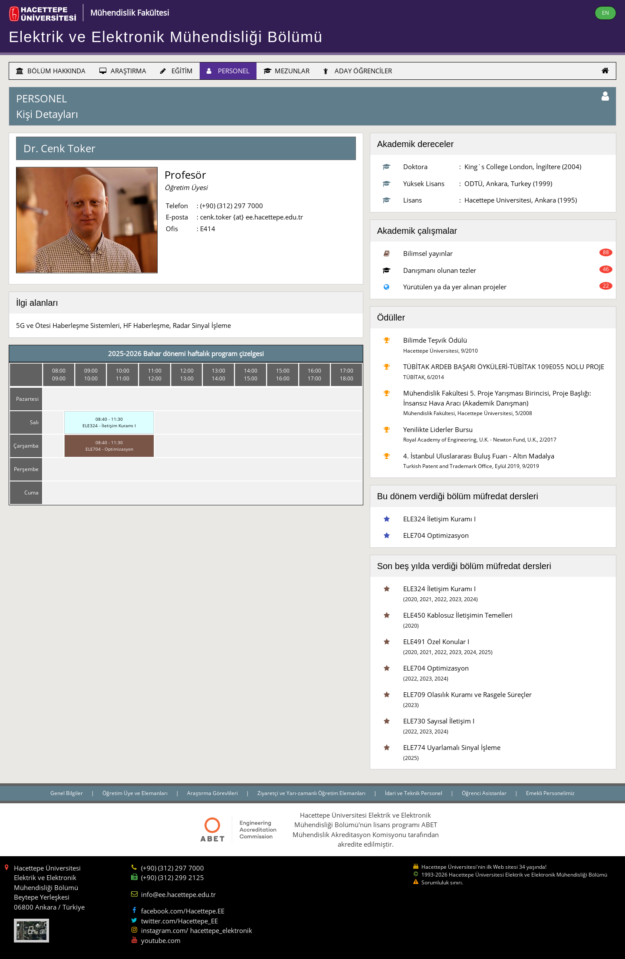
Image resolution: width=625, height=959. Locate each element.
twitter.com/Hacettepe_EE (179, 920)
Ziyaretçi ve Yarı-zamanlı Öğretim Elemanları (312, 793)
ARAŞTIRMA (122, 70)
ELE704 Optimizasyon (436, 535)
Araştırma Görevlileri (213, 793)
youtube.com (161, 940)
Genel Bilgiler (67, 793)
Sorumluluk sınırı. (442, 882)
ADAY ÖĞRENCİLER (357, 70)
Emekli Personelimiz (550, 793)
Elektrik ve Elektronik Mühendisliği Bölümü (166, 37)
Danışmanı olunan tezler (439, 270)
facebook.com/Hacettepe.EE (182, 911)
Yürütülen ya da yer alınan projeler (455, 286)
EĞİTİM (176, 70)
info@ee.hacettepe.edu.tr (178, 894)
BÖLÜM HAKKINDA (51, 70)
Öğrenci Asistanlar (485, 793)
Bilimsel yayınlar (428, 253)
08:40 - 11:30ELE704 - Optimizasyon (109, 445)
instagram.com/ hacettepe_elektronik (196, 930)
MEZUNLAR (286, 70)
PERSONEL (228, 70)
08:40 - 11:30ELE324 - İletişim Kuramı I (109, 422)
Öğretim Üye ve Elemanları (135, 793)
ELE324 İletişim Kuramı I (439, 518)
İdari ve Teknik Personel (414, 793)
